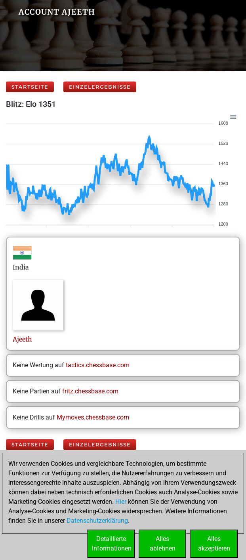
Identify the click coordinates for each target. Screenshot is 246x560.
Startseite (29, 87)
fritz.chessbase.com (90, 391)
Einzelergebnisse (100, 87)
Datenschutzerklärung (97, 520)
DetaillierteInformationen (112, 543)
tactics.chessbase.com (98, 365)
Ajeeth (23, 339)
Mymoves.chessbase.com (93, 417)
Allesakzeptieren (214, 543)
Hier (120, 501)
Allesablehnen (162, 543)
